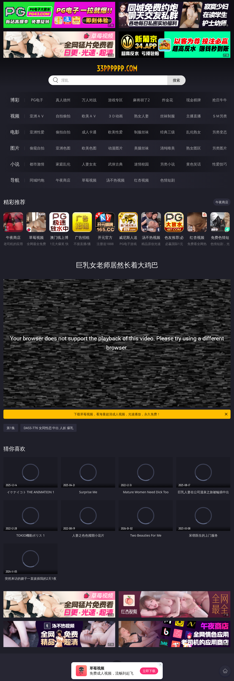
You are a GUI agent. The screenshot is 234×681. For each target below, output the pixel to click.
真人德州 (63, 99)
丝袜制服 (167, 116)
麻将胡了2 (141, 99)
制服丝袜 (141, 132)
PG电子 (37, 99)
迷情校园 (141, 164)
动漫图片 (115, 148)
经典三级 (167, 132)
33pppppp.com (117, 68)
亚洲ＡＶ (37, 116)
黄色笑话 (193, 164)
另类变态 (219, 132)
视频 (14, 116)
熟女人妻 (141, 116)
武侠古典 (115, 164)
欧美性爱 (115, 132)
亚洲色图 (63, 148)
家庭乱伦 (63, 164)
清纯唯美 (167, 148)
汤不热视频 (115, 180)
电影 (14, 132)
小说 (14, 164)
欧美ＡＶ (89, 116)
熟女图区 (193, 148)
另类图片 (219, 148)
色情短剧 (167, 180)
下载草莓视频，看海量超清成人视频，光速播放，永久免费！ (151, 414)
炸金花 (167, 99)
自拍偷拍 (63, 116)
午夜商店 (63, 180)
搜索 (176, 80)
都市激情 (37, 164)
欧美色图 (89, 148)
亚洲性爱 (37, 132)
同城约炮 (37, 180)
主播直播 (193, 116)
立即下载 (149, 671)
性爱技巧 (219, 164)
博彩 (14, 100)
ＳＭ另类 (219, 116)
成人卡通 (89, 132)
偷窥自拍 (37, 148)
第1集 (11, 428)
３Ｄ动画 (115, 116)
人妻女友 (89, 164)
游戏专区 (115, 99)
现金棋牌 (193, 99)
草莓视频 (89, 180)
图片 (14, 148)
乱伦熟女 (193, 132)
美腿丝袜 (141, 148)
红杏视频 (141, 180)
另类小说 (167, 164)
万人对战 (89, 99)
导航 (14, 180)
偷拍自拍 (63, 132)
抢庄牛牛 (219, 99)
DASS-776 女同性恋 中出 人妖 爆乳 (48, 428)
